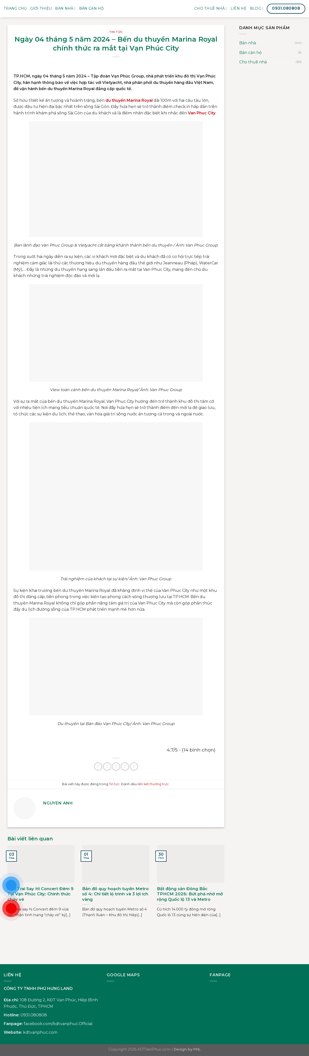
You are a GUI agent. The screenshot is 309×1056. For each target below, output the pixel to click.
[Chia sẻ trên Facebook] (98, 766)
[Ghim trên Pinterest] (125, 766)
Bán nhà (65, 8)
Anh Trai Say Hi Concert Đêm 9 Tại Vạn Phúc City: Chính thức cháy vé (40, 894)
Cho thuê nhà (210, 8)
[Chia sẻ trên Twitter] (107, 766)
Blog (256, 8)
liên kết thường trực (153, 784)
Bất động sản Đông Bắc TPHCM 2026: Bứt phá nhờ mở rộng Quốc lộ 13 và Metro (190, 894)
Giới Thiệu (41, 8)
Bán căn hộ (250, 52)
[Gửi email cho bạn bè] (116, 766)
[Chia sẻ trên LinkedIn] (134, 766)
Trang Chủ (15, 8)
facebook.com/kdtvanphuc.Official (58, 1023)
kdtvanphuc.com (40, 1032)
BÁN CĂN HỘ (91, 8)
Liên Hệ (238, 8)
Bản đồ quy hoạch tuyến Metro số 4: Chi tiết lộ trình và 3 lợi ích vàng (115, 894)
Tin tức (116, 32)
